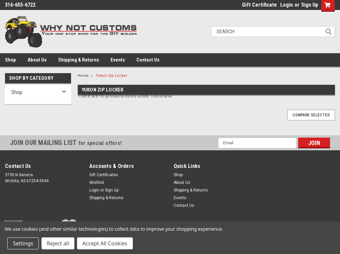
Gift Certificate (259, 5)
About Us (37, 60)
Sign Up (309, 5)
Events (118, 60)
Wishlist (96, 182)
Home (83, 75)
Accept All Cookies (105, 243)
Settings (23, 243)
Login (286, 5)
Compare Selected (311, 115)
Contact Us (147, 60)
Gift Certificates (103, 175)
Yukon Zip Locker (111, 75)
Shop (10, 60)
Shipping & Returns (78, 60)
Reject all (58, 243)
